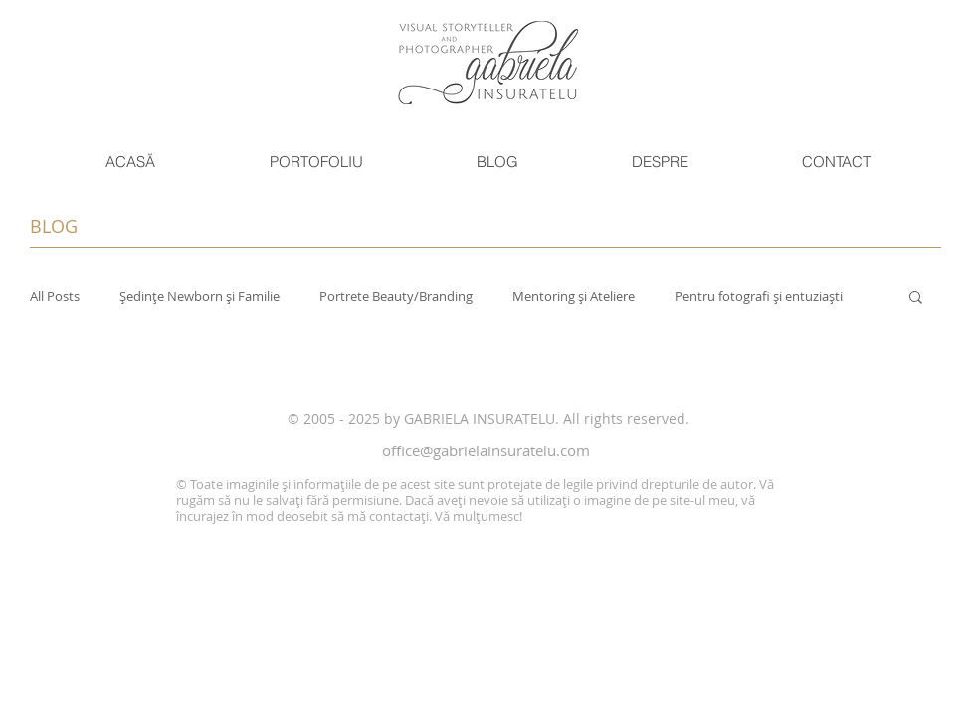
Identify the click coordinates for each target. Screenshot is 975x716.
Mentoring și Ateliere (573, 296)
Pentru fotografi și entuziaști (759, 296)
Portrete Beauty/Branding (396, 296)
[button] (315, 162)
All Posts (55, 296)
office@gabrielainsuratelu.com (486, 450)
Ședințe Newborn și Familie (199, 296)
